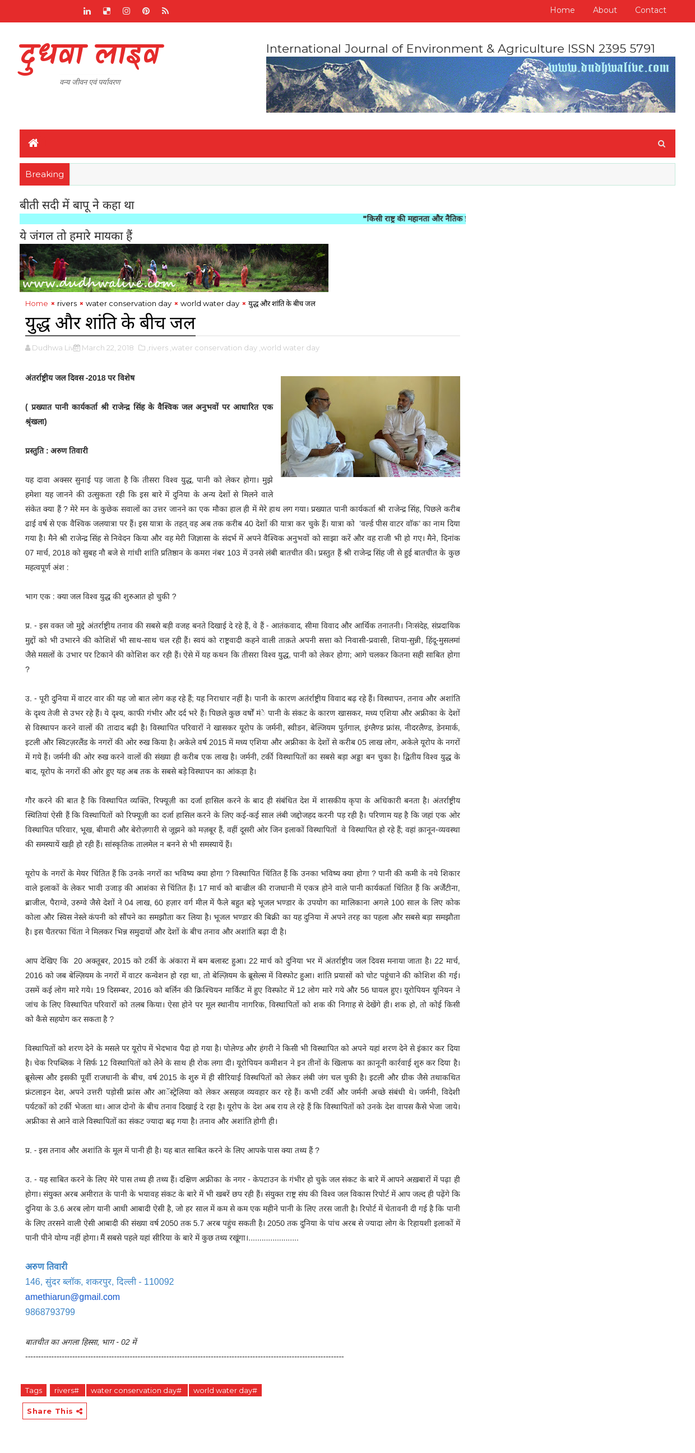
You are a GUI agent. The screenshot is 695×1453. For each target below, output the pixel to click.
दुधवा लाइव (89, 56)
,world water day (289, 347)
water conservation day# (137, 1390)
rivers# (67, 1390)
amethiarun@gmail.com (72, 1297)
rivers (67, 303)
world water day (209, 303)
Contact (650, 10)
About (605, 10)
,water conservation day (213, 347)
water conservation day (129, 303)
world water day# (225, 1390)
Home (562, 10)
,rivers (157, 347)
